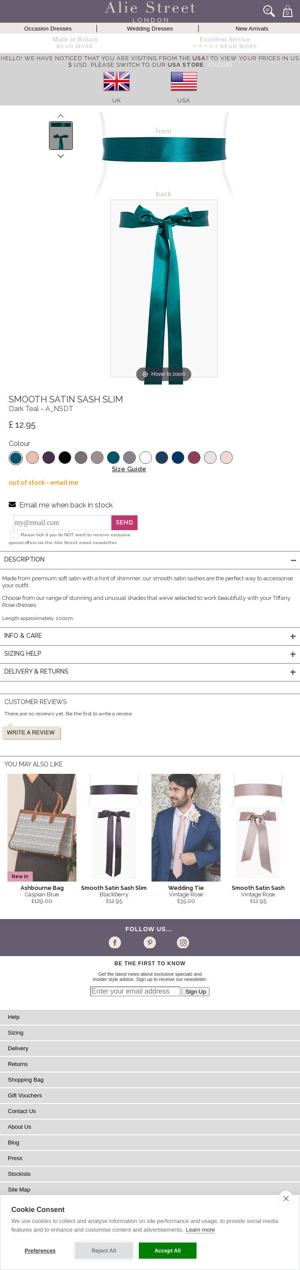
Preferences (40, 1251)
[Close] (220, 64)
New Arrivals (252, 28)
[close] (286, 1198)
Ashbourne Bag (42, 888)
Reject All (104, 1251)
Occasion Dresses (48, 28)
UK (116, 100)
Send (124, 523)
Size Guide (129, 469)
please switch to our (147, 64)
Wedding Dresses (150, 28)
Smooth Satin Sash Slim (114, 888)
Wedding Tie (186, 888)
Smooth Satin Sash (258, 888)
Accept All (168, 1251)
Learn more (200, 1229)
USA (183, 100)
